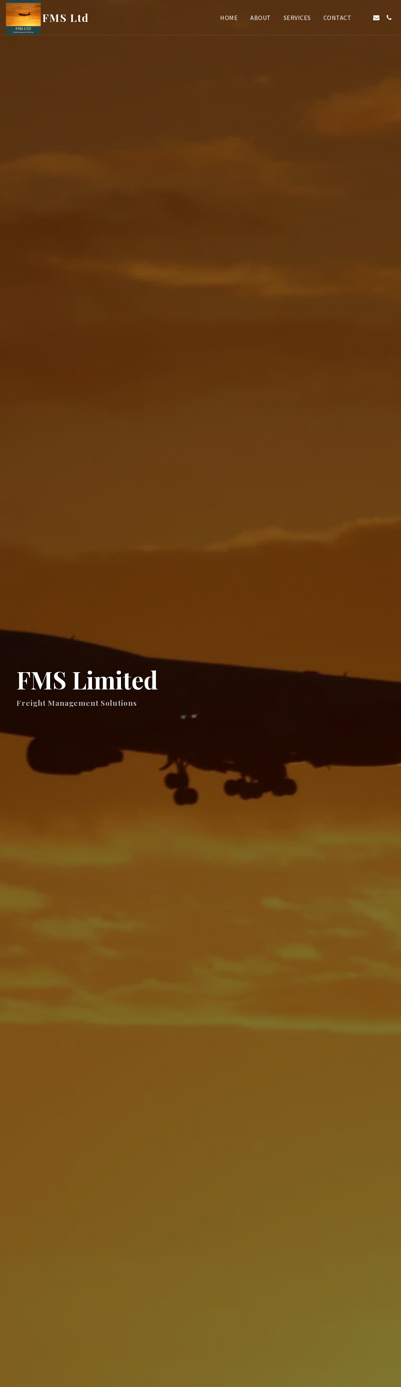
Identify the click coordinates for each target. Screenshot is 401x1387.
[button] (364, 17)
